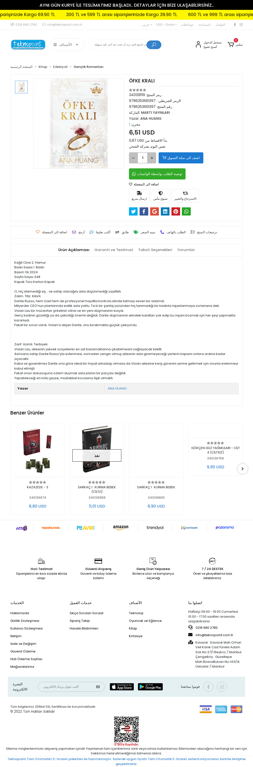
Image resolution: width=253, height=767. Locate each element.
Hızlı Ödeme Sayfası (26, 659)
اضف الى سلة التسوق (180, 157)
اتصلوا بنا (195, 602)
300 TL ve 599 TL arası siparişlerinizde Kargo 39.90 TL (134, 15)
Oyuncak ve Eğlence (145, 620)
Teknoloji (136, 613)
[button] (235, 44)
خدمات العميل (81, 602)
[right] (242, 468)
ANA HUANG (117, 388)
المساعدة (205, 24)
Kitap (133, 628)
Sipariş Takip (80, 620)
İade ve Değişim (23, 643)
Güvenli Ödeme (23, 651)
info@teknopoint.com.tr (210, 634)
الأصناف (135, 602)
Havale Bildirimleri (84, 628)
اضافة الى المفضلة (144, 184)
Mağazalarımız (22, 666)
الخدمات (17, 602)
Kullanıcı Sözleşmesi (26, 628)
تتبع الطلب (187, 24)
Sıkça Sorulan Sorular (87, 613)
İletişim (15, 636)
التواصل (220, 24)
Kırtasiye (136, 636)
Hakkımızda (19, 613)
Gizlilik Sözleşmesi (24, 620)
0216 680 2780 (203, 627)
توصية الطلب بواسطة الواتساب (157, 173)
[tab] (73, 250)
